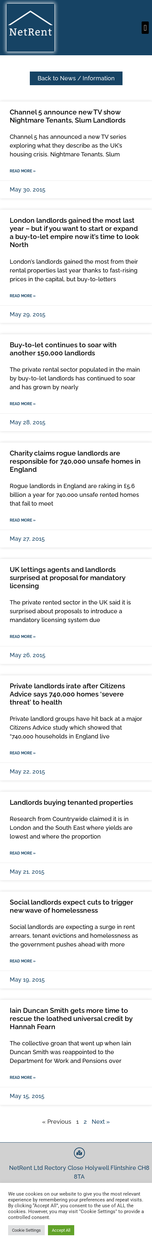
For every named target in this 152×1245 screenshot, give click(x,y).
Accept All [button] (61, 1230)
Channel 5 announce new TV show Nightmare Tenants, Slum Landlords (67, 116)
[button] (145, 27)
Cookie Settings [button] (26, 1230)
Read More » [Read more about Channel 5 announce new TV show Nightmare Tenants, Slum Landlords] (23, 171)
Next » (101, 1121)
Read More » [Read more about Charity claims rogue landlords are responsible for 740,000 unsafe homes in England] (23, 520)
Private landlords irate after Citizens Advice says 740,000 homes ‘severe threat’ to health (67, 694)
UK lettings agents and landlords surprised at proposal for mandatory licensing (67, 577)
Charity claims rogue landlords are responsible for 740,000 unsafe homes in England (75, 461)
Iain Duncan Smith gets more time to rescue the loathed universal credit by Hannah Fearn (71, 1018)
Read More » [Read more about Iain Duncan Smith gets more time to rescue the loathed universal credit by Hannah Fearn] (23, 1077)
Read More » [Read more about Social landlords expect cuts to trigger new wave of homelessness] (23, 961)
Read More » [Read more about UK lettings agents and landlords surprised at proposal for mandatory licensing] (23, 636)
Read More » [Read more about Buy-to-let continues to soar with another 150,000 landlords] (23, 404)
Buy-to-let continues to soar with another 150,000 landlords (63, 349)
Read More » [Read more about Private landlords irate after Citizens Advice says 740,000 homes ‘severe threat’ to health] (23, 753)
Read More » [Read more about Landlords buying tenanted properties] (23, 853)
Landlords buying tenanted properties (71, 802)
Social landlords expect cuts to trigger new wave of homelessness (71, 906)
